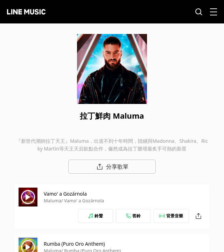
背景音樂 (171, 216)
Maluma (52, 200)
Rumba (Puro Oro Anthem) (74, 243)
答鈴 (133, 216)
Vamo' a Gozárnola (65, 193)
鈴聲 (95, 216)
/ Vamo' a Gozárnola (82, 200)
